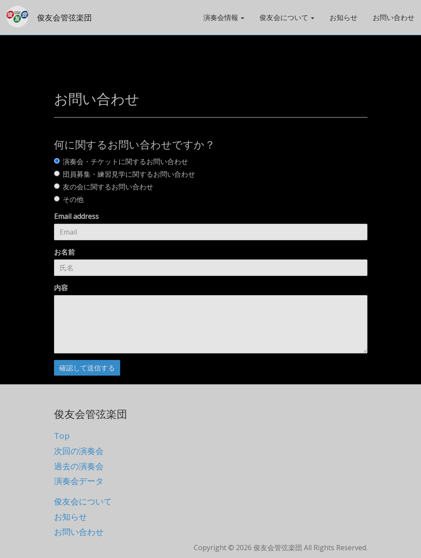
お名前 (64, 252)
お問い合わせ (393, 17)
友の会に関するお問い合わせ (103, 187)
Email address (76, 216)
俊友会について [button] (286, 17)
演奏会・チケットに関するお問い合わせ (121, 161)
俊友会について (83, 501)
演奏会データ (79, 481)
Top (62, 435)
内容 (61, 287)
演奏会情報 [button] (223, 17)
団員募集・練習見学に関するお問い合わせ (124, 174)
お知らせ (343, 17)
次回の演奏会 (79, 451)
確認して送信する (87, 368)
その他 (69, 199)
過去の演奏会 (79, 466)
